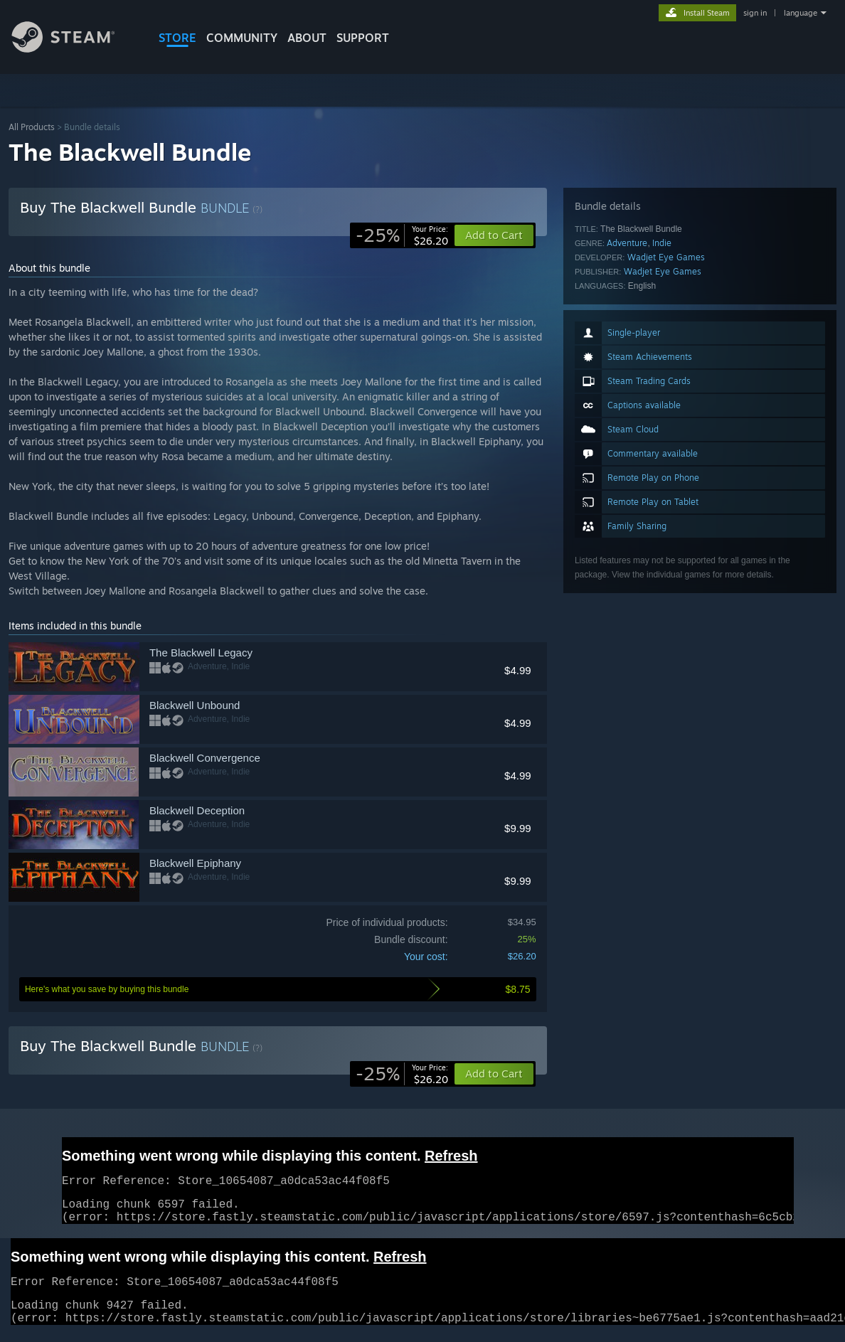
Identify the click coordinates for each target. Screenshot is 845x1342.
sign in (755, 13)
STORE (177, 38)
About (306, 38)
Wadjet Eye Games (666, 257)
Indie (661, 243)
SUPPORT (362, 38)
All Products (32, 127)
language (800, 13)
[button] (494, 1074)
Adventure (627, 243)
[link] (401, 235)
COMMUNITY (241, 38)
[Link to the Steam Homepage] (74, 49)
